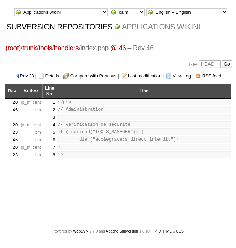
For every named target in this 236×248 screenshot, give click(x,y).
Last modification (145, 76)
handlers (66, 48)
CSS (180, 231)
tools (45, 48)
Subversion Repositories (59, 26)
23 (15, 132)
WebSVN (80, 231)
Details (52, 76)
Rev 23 (27, 76)
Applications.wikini (161, 26)
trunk (29, 48)
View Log (182, 76)
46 (15, 109)
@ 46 (118, 48)
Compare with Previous (93, 76)
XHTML (165, 231)
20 (15, 102)
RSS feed (212, 76)
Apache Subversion (122, 231)
